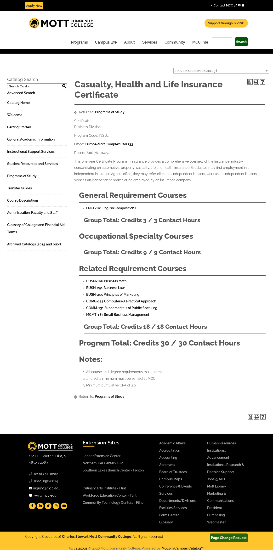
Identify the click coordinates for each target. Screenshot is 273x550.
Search (241, 41)
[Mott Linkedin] (40, 506)
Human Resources (221, 443)
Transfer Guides (19, 188)
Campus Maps (170, 479)
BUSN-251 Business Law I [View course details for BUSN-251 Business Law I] (106, 288)
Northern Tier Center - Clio (103, 463)
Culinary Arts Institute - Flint (104, 488)
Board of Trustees (173, 472)
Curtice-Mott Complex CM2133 (109, 144)
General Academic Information (31, 139)
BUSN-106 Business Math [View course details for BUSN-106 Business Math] (106, 281)
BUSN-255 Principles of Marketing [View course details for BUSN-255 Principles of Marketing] (112, 294)
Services (149, 42)
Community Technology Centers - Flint (113, 503)
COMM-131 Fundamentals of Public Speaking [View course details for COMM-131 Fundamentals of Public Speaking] (121, 308)
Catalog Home (18, 103)
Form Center (169, 515)
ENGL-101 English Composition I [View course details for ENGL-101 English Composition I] (111, 208)
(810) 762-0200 (46, 474)
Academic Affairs (172, 443)
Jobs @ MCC (217, 479)
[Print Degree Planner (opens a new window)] (250, 82)
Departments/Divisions (177, 501)
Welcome (14, 115)
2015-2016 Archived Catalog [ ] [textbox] (196, 71)
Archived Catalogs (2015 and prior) (34, 244)
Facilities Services (173, 508)
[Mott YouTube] (64, 506)
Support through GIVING (226, 23)
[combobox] (221, 71)
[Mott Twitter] (48, 506)
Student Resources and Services (32, 164)
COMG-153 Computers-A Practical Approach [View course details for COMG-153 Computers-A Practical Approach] (121, 301)
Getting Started (19, 127)
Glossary (166, 522)
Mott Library (216, 486)
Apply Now (34, 5)
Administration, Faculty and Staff (32, 213)
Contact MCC (227, 5)
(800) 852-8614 (46, 481)
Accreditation (169, 450)
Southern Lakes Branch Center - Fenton (113, 470)
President (214, 508)
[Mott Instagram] (56, 506)
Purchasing (216, 515)
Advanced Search (21, 93)
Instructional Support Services (31, 151)
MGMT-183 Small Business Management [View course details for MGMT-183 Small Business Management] (117, 315)
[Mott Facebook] (32, 506)
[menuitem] (79, 42)
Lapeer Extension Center (101, 456)
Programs (79, 42)
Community (175, 42)
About (129, 42)
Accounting (168, 457)
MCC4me (200, 42)
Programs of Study (22, 176)
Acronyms (167, 465)
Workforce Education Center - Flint (109, 495)
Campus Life (106, 42)
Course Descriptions (23, 200)
